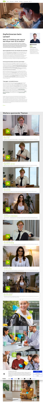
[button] (29, 1)
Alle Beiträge (16, 1)
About (8, 1)
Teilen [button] (4, 105)
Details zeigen (33, 404)
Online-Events (12, 1)
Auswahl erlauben (38, 399)
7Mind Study (21, 1)
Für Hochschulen (26, 1)
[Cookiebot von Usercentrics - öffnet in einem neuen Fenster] (4, 404)
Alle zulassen (37, 397)
